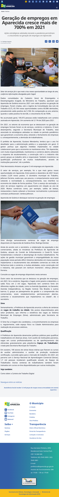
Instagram (11, 416)
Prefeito (32, 417)
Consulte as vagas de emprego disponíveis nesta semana (24, 274)
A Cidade (32, 407)
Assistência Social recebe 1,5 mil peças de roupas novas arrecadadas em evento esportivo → (31, 389)
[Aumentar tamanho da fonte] (40, 2)
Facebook (11, 410)
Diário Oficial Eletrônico (37, 428)
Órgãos (7, 431)
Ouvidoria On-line (35, 438)
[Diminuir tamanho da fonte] (36, 2)
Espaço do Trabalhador (47, 343)
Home (2, 11)
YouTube (10, 413)
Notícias (7, 11)
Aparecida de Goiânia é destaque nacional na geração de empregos (28, 198)
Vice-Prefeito (34, 420)
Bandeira (33, 414)
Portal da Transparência (37, 431)
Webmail (10, 419)
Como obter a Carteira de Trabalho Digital (17, 373)
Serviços (7, 435)
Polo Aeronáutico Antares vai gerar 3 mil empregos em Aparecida (27, 166)
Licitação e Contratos (37, 435)
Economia (33, 410)
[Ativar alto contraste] (43, 2)
